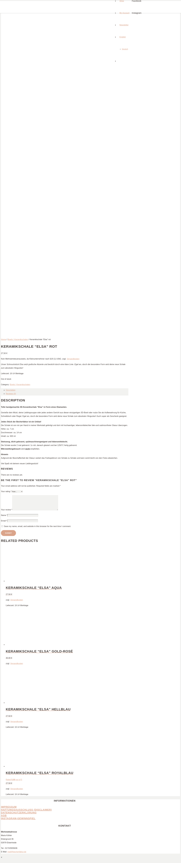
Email (4, 524)
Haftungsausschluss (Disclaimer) (26, 812)
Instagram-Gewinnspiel (18, 821)
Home (3, 339)
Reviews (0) (11, 394)
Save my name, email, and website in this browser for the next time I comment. (37, 529)
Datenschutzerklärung (19, 815)
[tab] (67, 390)
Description (10, 390)
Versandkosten (73, 359)
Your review (6, 513)
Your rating (6, 491)
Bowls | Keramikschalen (18, 339)
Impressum (9, 809)
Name (4, 518)
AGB (4, 818)
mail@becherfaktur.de (16, 855)
